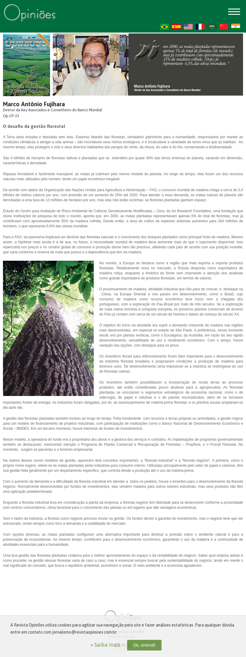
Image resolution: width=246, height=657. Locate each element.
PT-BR (164, 27)
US (188, 27)
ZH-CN (223, 27)
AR (211, 27)
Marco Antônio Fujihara (34, 104)
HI (235, 27)
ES (176, 27)
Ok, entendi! (144, 645)
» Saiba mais (105, 645)
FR (200, 27)
